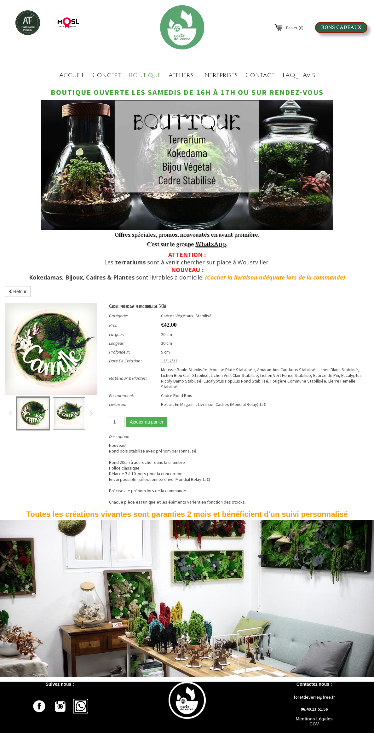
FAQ (288, 75)
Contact (260, 75)
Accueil (71, 75)
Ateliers (181, 75)
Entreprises (219, 75)
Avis (309, 75)
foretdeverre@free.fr (314, 697)
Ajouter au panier (147, 421)
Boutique (145, 75)
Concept (106, 75)
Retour (17, 291)
